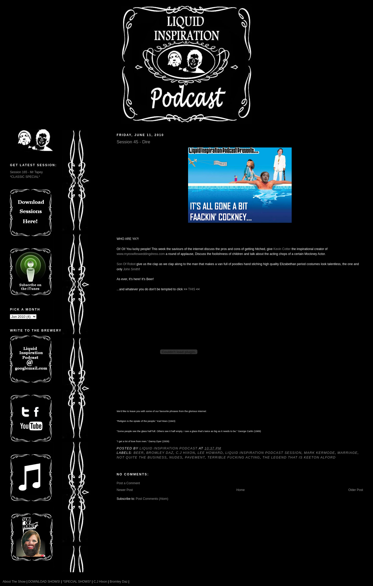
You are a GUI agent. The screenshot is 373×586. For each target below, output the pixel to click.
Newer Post (125, 490)
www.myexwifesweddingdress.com (141, 254)
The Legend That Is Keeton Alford (299, 457)
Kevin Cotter (282, 249)
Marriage (348, 453)
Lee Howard (210, 453)
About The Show (14, 581)
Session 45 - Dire (133, 141)
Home (240, 490)
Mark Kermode (319, 453)
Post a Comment (128, 483)
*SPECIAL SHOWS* (77, 581)
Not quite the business (142, 457)
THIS (191, 289)
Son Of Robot (126, 264)
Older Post (355, 490)
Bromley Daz (160, 453)
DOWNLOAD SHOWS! (44, 581)
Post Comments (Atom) (152, 499)
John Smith (131, 269)
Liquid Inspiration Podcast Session (263, 453)
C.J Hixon (185, 453)
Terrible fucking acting (233, 457)
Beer (138, 453)
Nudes (175, 457)
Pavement (195, 457)
